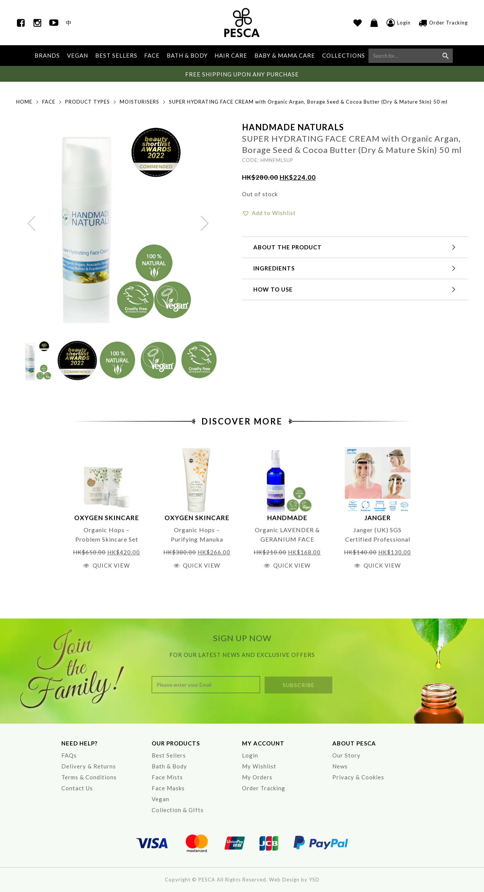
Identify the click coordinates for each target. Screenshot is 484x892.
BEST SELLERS (116, 55)
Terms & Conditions (89, 777)
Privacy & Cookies (358, 777)
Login (250, 755)
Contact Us (77, 788)
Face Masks (168, 788)
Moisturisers (139, 102)
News (340, 766)
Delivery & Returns (88, 766)
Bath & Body (169, 766)
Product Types (87, 102)
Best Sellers (169, 755)
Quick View (111, 586)
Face (48, 102)
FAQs (69, 755)
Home (24, 102)
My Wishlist (259, 766)
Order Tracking (263, 788)
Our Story (346, 755)
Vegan (160, 799)
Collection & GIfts (178, 809)
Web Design (284, 880)
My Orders (257, 777)
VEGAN (77, 55)
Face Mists (167, 777)
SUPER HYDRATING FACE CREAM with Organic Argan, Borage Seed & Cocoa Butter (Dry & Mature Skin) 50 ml (308, 102)
